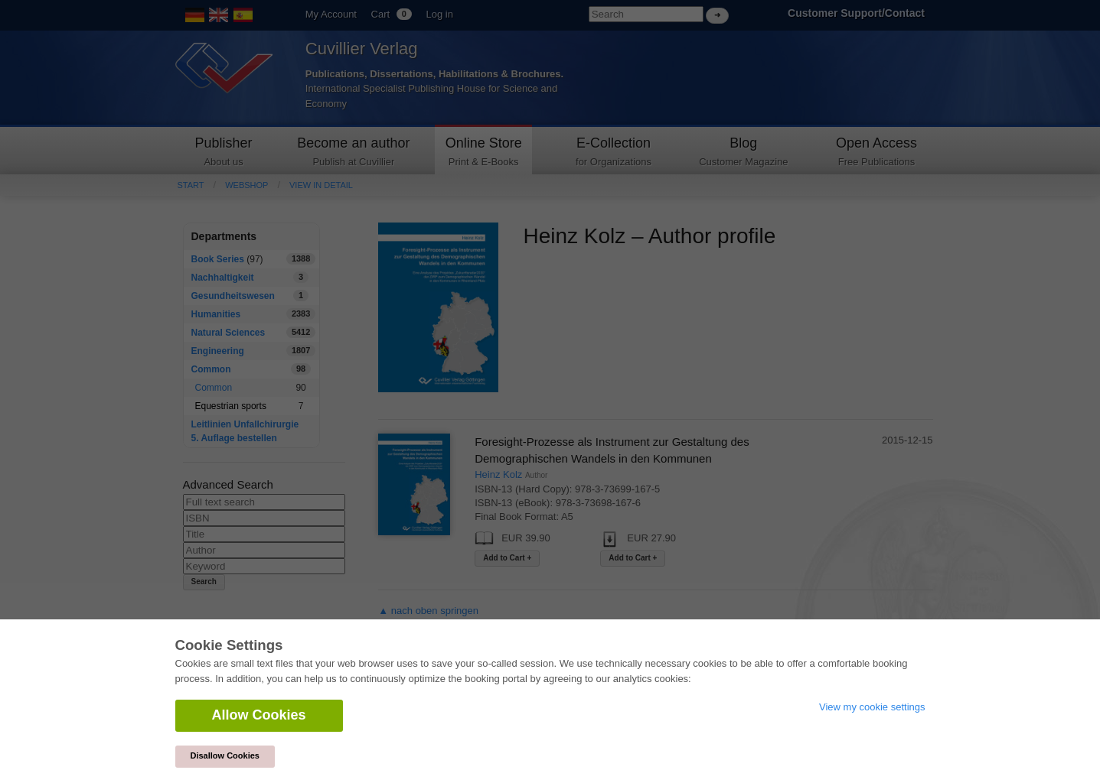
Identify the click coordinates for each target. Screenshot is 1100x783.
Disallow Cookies (225, 755)
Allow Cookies (259, 715)
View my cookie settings (872, 707)
